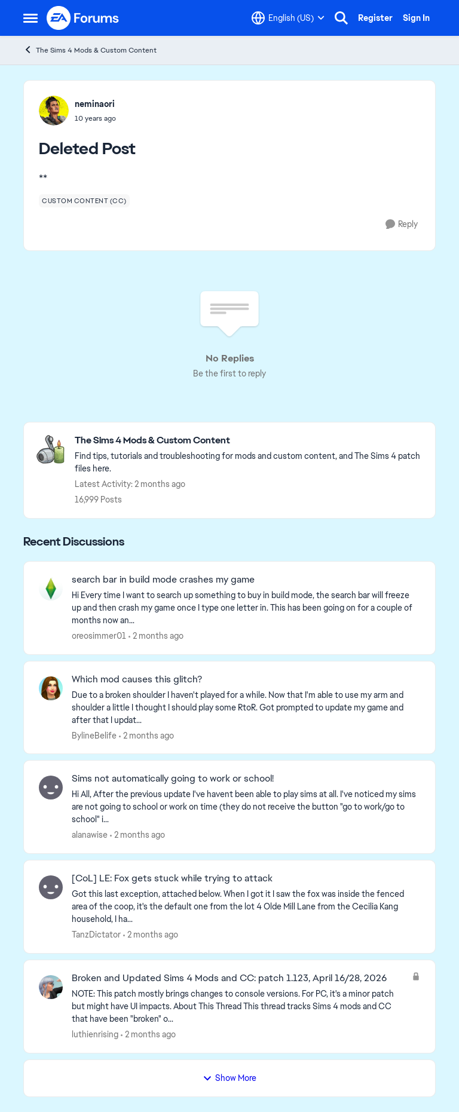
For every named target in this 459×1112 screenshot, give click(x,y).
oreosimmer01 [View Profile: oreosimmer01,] (99, 635)
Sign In (416, 18)
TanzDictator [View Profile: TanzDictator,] (96, 934)
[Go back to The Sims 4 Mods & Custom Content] (249, 440)
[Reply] (401, 224)
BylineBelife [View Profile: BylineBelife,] (94, 735)
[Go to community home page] (83, 18)
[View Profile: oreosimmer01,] (51, 589)
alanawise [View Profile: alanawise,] (90, 834)
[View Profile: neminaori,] (54, 110)
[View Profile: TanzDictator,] (51, 887)
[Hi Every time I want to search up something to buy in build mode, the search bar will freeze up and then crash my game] (246, 608)
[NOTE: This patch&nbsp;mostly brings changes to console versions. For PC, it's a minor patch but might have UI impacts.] (239, 1006)
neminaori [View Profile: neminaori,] (95, 104)
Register (375, 18)
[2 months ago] (155, 636)
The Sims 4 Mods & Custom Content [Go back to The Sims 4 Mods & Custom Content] (90, 50)
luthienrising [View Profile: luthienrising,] (95, 1034)
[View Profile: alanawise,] (51, 787)
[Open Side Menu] (30, 18)
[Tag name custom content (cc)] (84, 200)
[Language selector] (288, 18)
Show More (229, 1078)
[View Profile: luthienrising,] (51, 987)
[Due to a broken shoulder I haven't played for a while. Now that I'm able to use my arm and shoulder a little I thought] (246, 707)
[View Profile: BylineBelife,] (51, 688)
